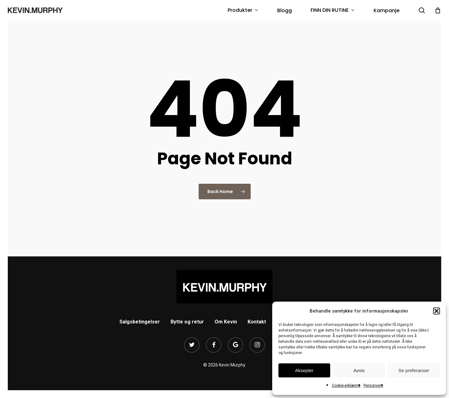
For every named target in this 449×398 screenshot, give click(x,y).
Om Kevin (226, 322)
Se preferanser (413, 370)
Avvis (359, 370)
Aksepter (304, 370)
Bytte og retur (187, 322)
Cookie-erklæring (346, 385)
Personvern (373, 385)
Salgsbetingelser (139, 322)
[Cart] (437, 10)
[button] (436, 311)
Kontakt (257, 322)
